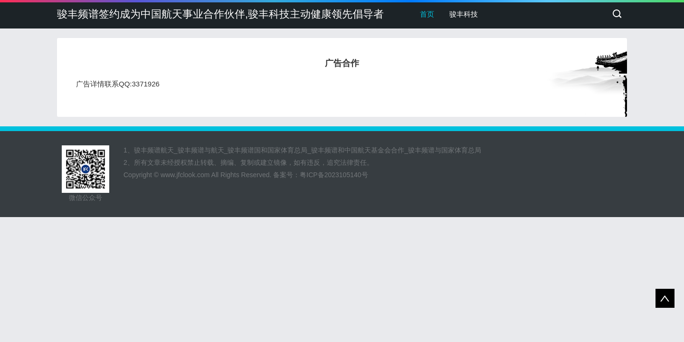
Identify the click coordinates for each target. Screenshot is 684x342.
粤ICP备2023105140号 (334, 175)
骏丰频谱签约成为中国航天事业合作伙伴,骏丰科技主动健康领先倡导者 (220, 14)
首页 (427, 14)
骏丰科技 (463, 14)
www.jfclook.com (185, 175)
